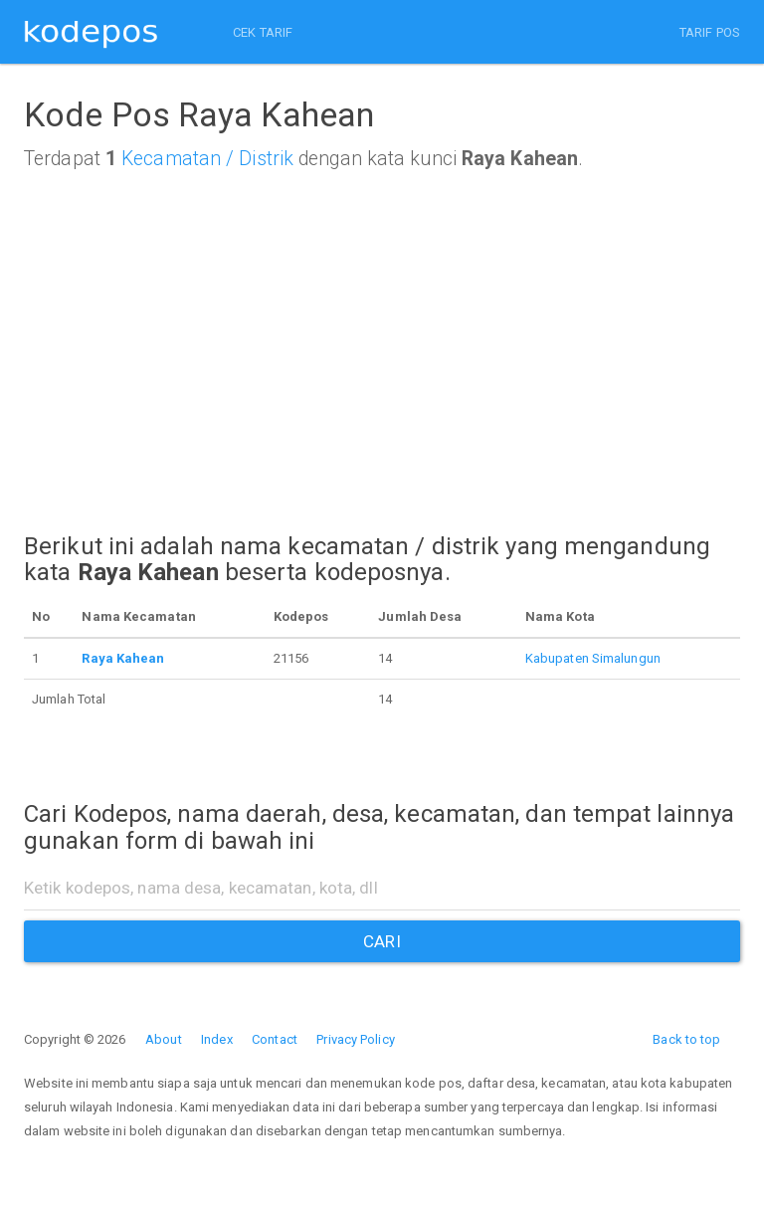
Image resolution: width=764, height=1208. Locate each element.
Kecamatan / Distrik (207, 158)
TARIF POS (709, 32)
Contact (274, 1039)
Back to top (686, 1039)
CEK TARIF (262, 32)
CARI (381, 941)
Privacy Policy (355, 1039)
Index (217, 1039)
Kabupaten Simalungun (593, 658)
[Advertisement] (382, 382)
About (163, 1039)
